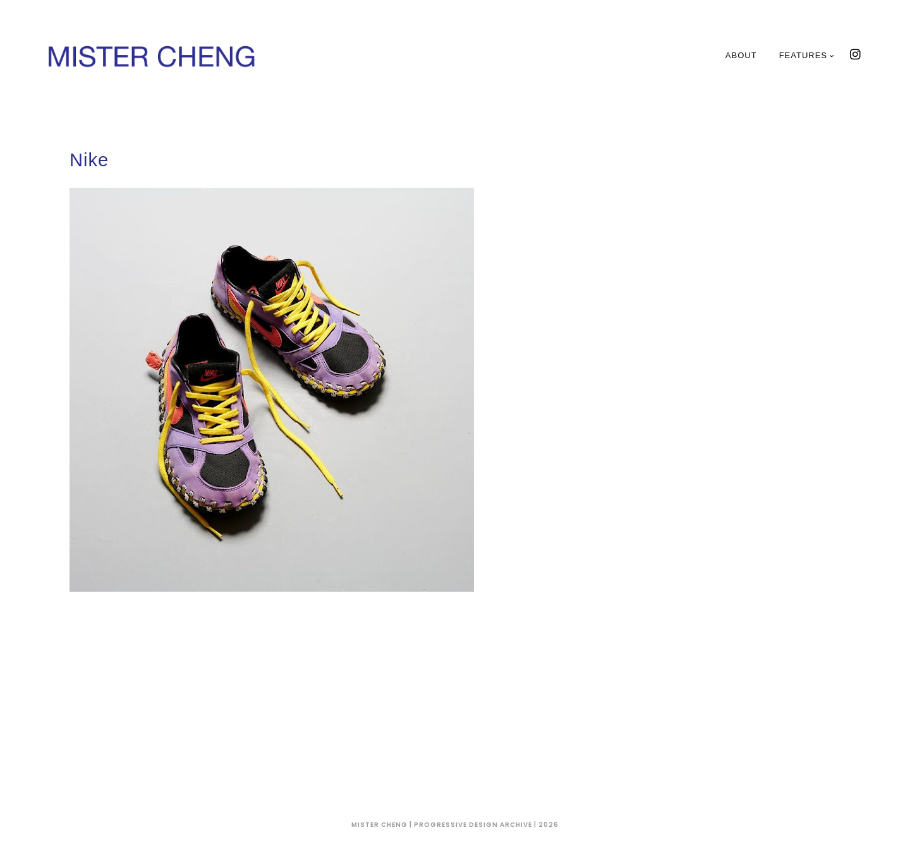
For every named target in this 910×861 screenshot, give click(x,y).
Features (807, 55)
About (741, 55)
